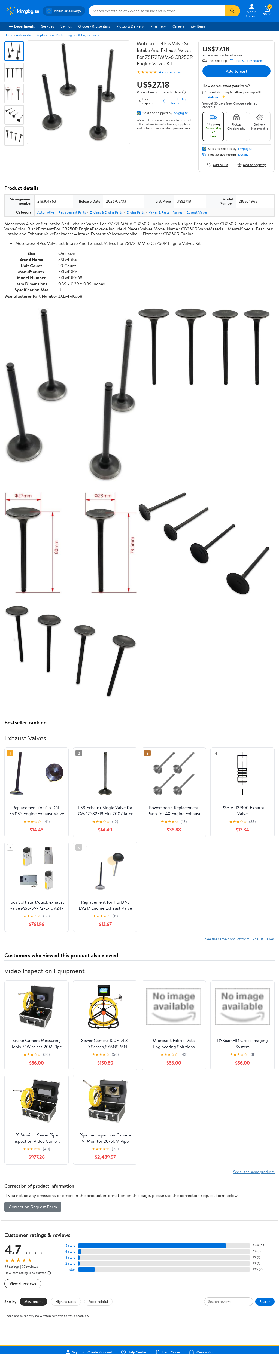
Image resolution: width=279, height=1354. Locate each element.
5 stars (70, 1245)
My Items (198, 26)
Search (265, 1301)
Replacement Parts (49, 35)
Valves (177, 212)
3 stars (70, 1257)
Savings (66, 26)
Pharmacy (158, 26)
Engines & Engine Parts (82, 35)
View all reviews (23, 1283)
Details (243, 155)
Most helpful (98, 1301)
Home (8, 35)
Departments (22, 26)
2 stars (70, 1263)
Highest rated (65, 1301)
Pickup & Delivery (130, 26)
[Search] (232, 10)
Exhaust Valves (196, 212)
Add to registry (251, 164)
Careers (178, 26)
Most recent (33, 1301)
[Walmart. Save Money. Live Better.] (22, 11)
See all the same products (254, 1171)
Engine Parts (136, 212)
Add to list (217, 164)
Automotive (24, 35)
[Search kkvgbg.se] (157, 10)
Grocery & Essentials (94, 26)
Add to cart (236, 71)
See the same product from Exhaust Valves (240, 938)
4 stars (70, 1251)
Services (47, 26)
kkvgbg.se (180, 112)
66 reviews (173, 72)
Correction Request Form (33, 1207)
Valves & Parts (159, 212)
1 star (71, 1269)
